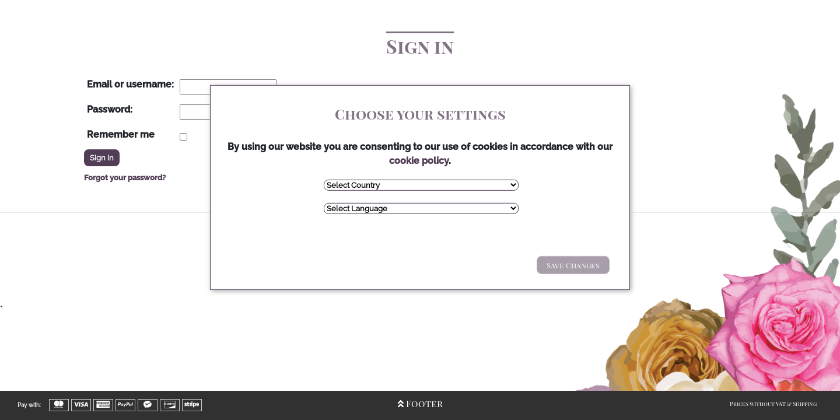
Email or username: (130, 84)
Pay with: (29, 405)
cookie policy (419, 160)
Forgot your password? (125, 177)
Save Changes (573, 265)
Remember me (121, 134)
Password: (109, 109)
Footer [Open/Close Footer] (420, 403)
